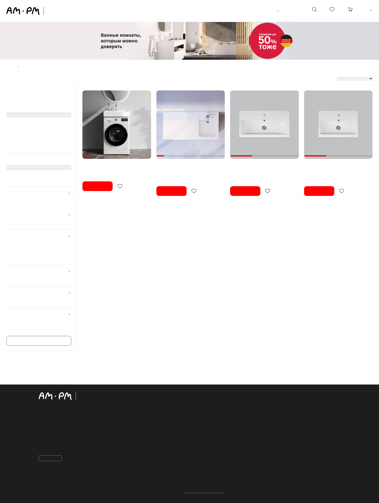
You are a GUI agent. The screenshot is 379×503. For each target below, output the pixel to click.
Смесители (15, 134)
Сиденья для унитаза (23, 146)
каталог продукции (144, 394)
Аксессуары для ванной (25, 140)
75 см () (21, 250)
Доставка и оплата (211, 409)
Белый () (21, 222)
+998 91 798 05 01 (57, 430)
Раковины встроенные (23, 174)
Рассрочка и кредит (212, 424)
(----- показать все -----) (24, 168)
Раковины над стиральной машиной (34, 180)
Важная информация (213, 402)
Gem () (20, 322)
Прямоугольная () (28, 300)
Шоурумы (205, 480)
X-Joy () (21, 329)
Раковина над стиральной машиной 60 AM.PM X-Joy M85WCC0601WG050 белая (115, 166)
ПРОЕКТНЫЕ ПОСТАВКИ (218, 465)
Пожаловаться (52, 458)
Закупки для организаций (217, 432)
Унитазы (12, 102)
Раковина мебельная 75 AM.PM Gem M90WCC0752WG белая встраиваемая (261, 166)
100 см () (22, 257)
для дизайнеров (213, 472)
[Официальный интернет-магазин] (74, 396)
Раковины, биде (18, 115)
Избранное (204, 439)
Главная (11, 66)
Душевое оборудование (25, 128)
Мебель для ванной (21, 96)
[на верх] (335, 495)
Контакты (49, 421)
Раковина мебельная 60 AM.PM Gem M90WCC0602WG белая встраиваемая (334, 166)
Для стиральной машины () (36, 279)
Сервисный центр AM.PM (216, 454)
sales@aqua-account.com (63, 447)
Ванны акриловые (20, 121)
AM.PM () (22, 201)
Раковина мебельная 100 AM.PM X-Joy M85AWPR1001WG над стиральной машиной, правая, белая (187, 168)
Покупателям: (210, 394)
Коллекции (135, 473)
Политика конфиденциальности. (204, 491)
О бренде (203, 446)
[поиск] (314, 11)
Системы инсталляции (24, 109)
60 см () (21, 244)
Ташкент (270, 11)
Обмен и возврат (209, 417)
